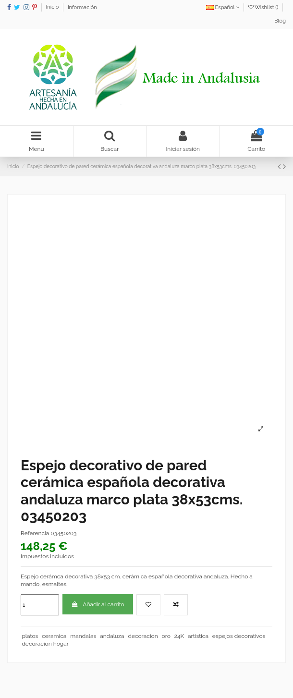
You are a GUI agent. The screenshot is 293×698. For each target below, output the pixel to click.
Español (222, 7)
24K (179, 636)
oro (166, 636)
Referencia (35, 533)
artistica (198, 636)
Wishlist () (264, 7)
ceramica (54, 636)
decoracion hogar (45, 643)
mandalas (83, 636)
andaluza (112, 636)
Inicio (53, 7)
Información (82, 7)
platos (30, 636)
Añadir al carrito (97, 604)
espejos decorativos (239, 636)
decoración (143, 636)
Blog (280, 21)
